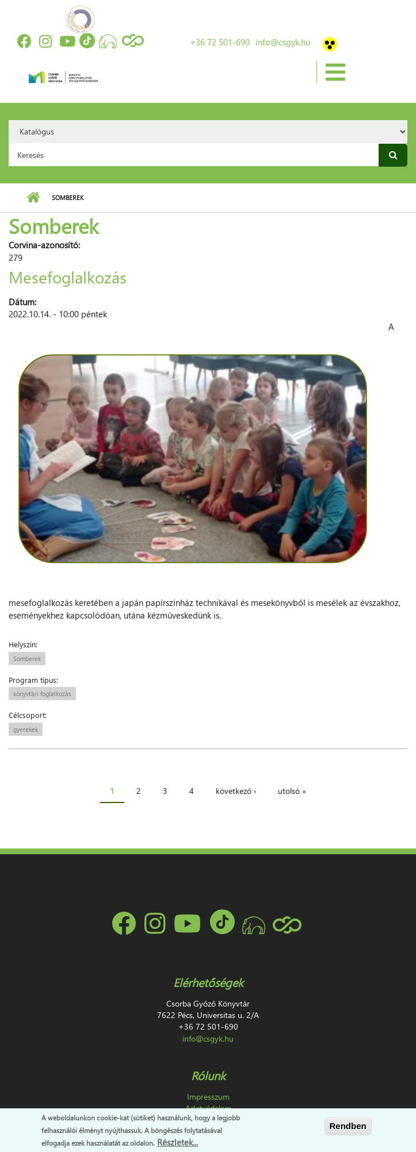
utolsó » (292, 790)
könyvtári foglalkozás (42, 693)
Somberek (27, 658)
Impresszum (208, 1096)
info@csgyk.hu (282, 42)
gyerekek (25, 729)
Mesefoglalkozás (68, 276)
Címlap (33, 197)
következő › (236, 790)
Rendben (348, 1126)
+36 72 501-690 (220, 42)
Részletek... (177, 1142)
